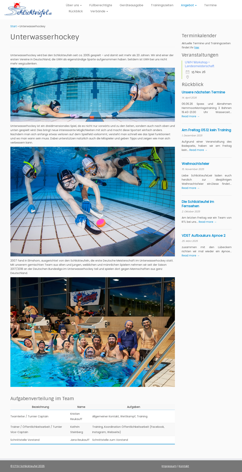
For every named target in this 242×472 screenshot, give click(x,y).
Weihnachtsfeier (195, 163)
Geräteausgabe (131, 5)
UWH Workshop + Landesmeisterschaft (199, 64)
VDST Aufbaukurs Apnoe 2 (204, 235)
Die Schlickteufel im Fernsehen (198, 203)
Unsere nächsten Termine (203, 92)
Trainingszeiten (162, 5)
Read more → (191, 116)
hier (196, 47)
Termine (210, 5)
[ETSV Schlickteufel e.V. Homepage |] (28, 10)
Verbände (99, 11)
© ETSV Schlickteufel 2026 (27, 466)
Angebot (189, 5)
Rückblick (76, 11)
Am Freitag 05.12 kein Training (206, 130)
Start (13, 26)
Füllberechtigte (100, 5)
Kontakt (184, 466)
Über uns (74, 5)
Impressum (169, 466)
